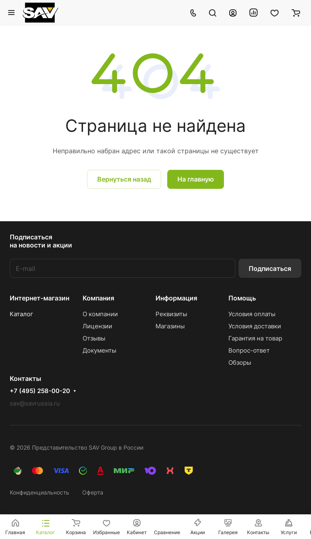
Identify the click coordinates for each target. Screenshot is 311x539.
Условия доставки (254, 326)
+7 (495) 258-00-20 (40, 391)
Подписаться (270, 268)
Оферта (92, 492)
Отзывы (94, 338)
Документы (99, 350)
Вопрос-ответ (249, 350)
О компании (100, 314)
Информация (176, 298)
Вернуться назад (124, 179)
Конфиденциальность (39, 492)
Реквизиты (171, 314)
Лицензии (97, 326)
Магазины (170, 326)
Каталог (21, 314)
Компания (98, 298)
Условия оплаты (251, 314)
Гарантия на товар (255, 338)
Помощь (242, 298)
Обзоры (239, 362)
